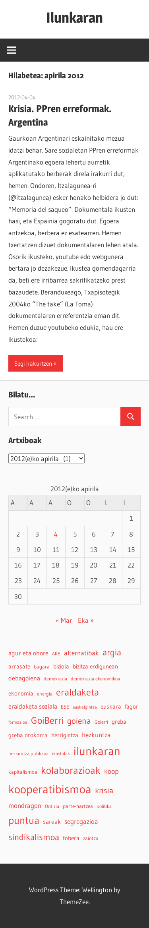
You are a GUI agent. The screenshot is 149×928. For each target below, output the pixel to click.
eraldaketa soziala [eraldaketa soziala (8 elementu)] (32, 706)
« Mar (64, 620)
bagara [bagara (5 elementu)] (42, 666)
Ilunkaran (74, 17)
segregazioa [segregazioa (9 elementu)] (81, 821)
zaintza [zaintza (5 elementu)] (91, 838)
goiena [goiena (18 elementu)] (79, 720)
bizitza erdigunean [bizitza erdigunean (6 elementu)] (95, 666)
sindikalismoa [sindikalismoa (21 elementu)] (33, 837)
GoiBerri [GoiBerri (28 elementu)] (47, 720)
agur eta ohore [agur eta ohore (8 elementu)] (28, 653)
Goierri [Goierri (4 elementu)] (101, 722)
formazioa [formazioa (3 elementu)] (17, 722)
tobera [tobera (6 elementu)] (71, 838)
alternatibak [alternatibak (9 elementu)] (81, 653)
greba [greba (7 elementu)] (119, 721)
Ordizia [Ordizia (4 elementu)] (52, 806)
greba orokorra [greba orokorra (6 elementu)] (28, 735)
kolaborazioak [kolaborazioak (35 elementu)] (71, 770)
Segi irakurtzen (33, 363)
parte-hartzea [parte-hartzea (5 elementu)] (78, 806)
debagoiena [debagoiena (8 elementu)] (24, 678)
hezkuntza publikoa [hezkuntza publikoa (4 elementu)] (28, 753)
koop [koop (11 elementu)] (111, 771)
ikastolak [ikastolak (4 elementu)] (61, 753)
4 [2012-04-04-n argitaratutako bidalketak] (56, 534)
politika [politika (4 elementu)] (104, 806)
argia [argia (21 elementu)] (112, 652)
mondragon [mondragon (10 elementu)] (24, 805)
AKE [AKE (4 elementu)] (56, 654)
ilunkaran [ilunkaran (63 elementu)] (97, 751)
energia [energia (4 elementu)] (44, 694)
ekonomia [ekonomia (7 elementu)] (20, 693)
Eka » (86, 620)
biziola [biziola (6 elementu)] (61, 666)
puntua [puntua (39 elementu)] (23, 820)
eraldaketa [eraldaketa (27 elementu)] (77, 692)
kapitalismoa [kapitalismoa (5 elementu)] (22, 772)
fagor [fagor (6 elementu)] (131, 706)
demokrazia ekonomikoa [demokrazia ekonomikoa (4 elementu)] (95, 679)
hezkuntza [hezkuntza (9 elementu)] (96, 735)
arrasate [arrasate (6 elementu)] (19, 666)
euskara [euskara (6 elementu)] (111, 706)
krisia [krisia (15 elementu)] (104, 790)
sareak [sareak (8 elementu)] (52, 821)
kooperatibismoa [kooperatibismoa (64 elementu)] (49, 789)
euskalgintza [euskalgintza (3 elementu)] (85, 707)
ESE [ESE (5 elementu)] (65, 706)
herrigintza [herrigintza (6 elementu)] (64, 735)
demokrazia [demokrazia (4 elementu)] (55, 679)
